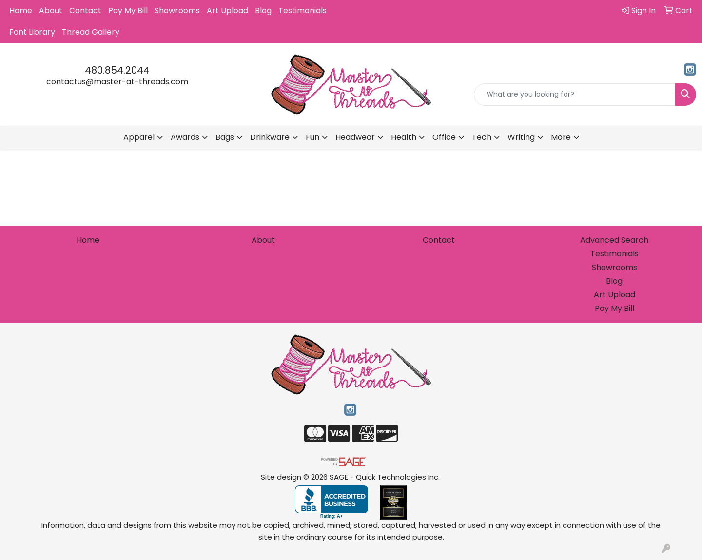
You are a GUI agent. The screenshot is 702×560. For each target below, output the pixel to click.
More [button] (561, 137)
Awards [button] (185, 137)
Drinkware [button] (270, 137)
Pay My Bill (128, 10)
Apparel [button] (139, 137)
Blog (263, 10)
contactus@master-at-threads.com (117, 81)
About (50, 10)
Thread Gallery (90, 32)
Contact (85, 10)
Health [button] (403, 137)
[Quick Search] (575, 94)
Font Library (32, 32)
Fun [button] (312, 137)
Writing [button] (521, 137)
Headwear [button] (355, 137)
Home (20, 10)
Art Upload (227, 10)
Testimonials (302, 10)
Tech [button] (481, 137)
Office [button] (444, 137)
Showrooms (177, 10)
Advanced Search (614, 240)
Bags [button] (224, 137)
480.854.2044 (117, 70)
